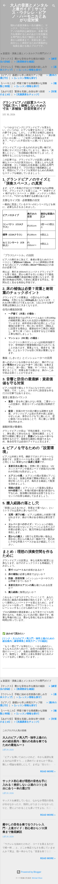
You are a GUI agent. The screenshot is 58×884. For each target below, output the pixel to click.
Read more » (48, 771)
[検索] (54, 6)
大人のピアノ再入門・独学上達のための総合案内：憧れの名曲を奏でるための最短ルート (24, 741)
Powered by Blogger (29, 872)
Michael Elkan (37, 878)
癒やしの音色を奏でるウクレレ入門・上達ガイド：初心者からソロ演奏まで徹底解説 (24, 828)
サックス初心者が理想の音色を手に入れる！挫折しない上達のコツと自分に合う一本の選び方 (24, 784)
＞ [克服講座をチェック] (26, 94)
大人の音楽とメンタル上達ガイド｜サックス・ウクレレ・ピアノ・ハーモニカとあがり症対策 (29, 12)
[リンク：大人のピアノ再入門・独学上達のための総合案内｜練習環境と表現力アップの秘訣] (28, 639)
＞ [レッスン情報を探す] (28, 69)
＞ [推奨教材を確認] (24, 61)
